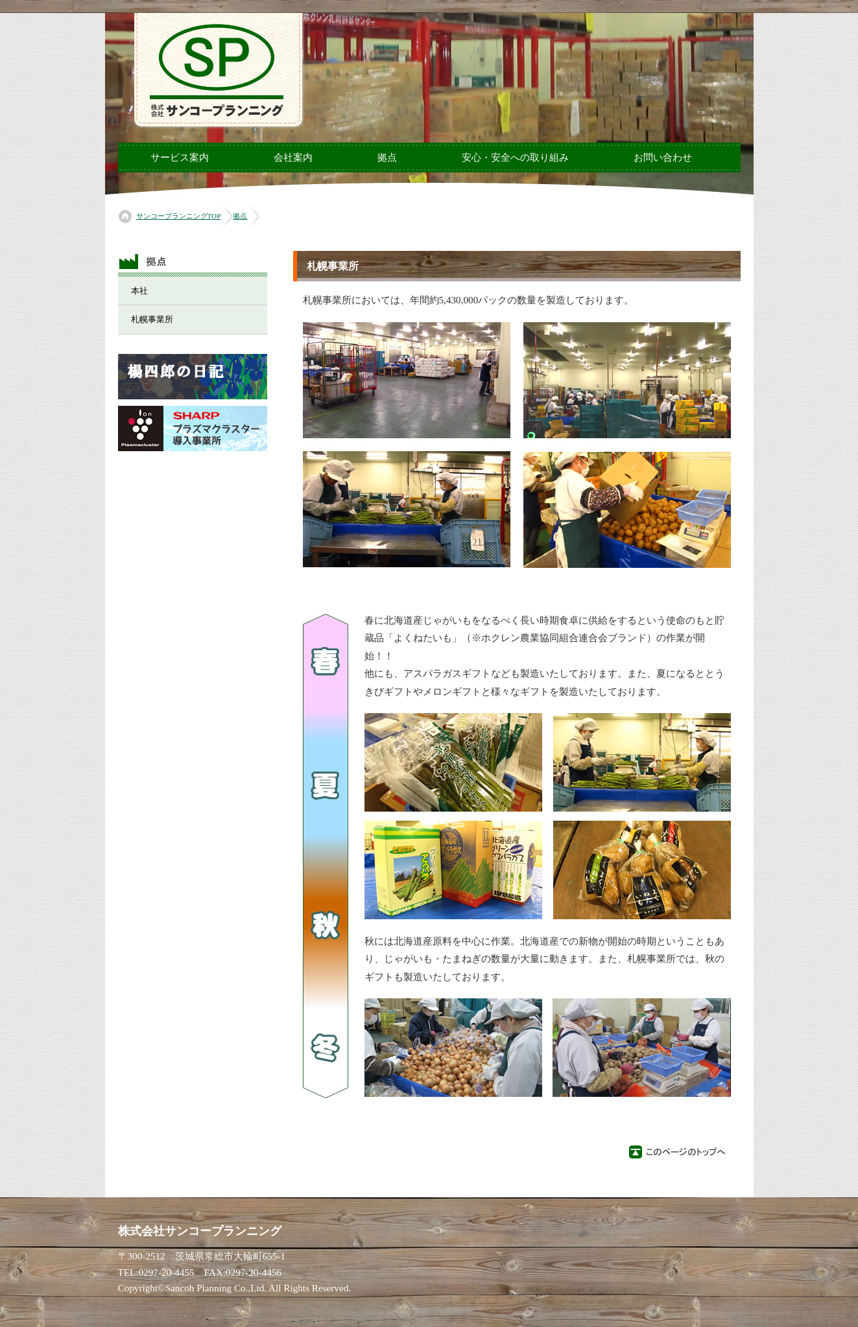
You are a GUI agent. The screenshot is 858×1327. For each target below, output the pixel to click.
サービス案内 (179, 157)
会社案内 (293, 157)
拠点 (387, 157)
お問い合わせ (663, 157)
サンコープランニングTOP (178, 216)
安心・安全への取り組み (515, 157)
